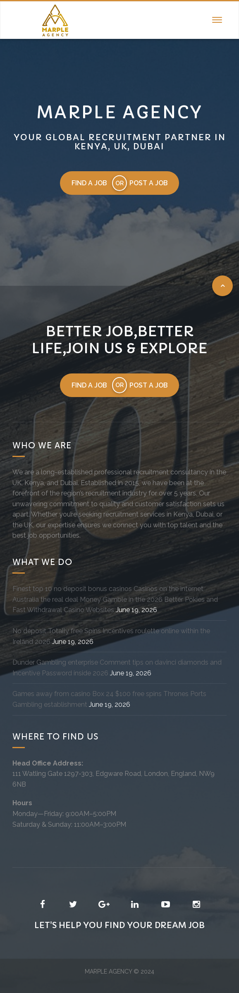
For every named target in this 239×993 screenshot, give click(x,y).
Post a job (149, 183)
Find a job (89, 183)
